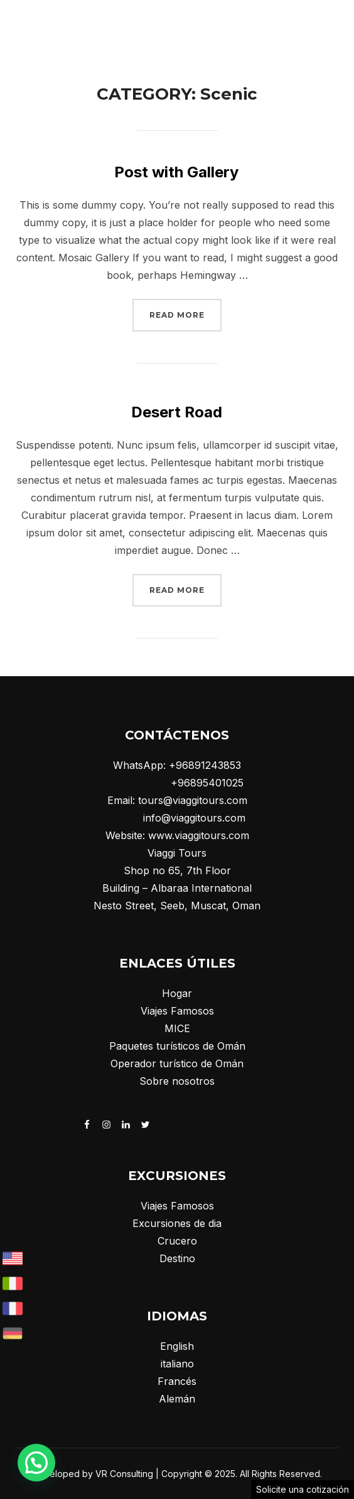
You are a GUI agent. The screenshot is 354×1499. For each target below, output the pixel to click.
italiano (177, 1363)
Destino (177, 1258)
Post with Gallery (176, 172)
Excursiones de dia (177, 1223)
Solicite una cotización (302, 1489)
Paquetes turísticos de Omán (177, 1046)
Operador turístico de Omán (177, 1063)
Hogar (177, 993)
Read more (185, 313)
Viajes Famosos (177, 1011)
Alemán (177, 1398)
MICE (177, 1028)
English (177, 1346)
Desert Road (176, 412)
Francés (177, 1381)
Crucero (177, 1241)
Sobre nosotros (177, 1081)
